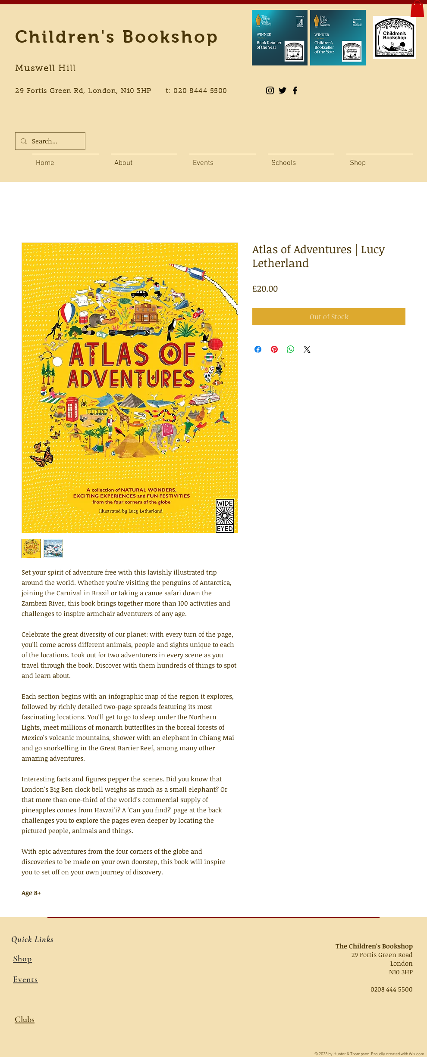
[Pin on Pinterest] (274, 349)
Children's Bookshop (117, 36)
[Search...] (49, 141)
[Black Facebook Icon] (295, 90)
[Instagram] (270, 90)
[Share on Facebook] (258, 349)
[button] (417, 8)
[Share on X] (307, 349)
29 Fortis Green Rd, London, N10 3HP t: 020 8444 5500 (126, 91)
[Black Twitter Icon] (282, 90)
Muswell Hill (45, 69)
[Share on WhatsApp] (291, 349)
